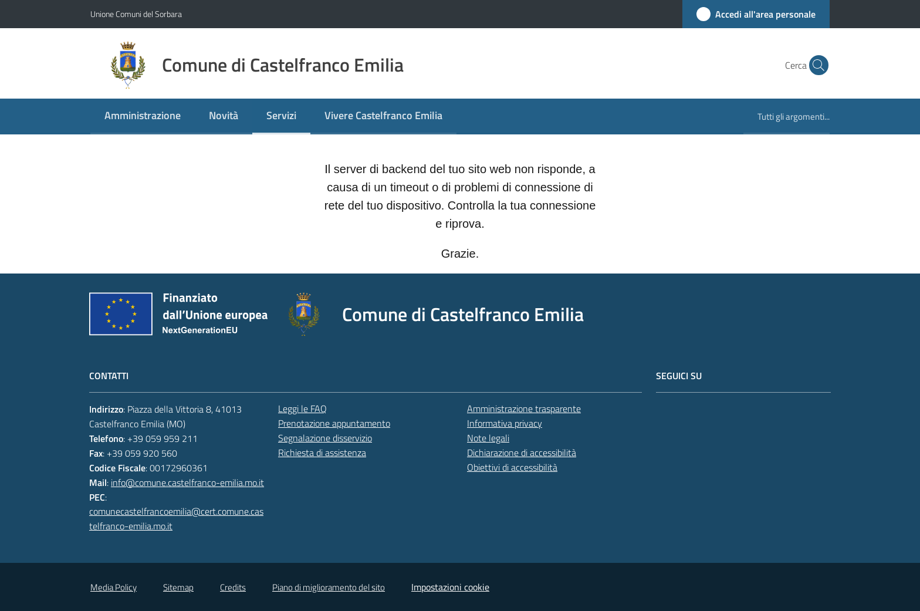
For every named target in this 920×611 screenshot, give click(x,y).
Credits (233, 587)
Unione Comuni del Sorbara (136, 14)
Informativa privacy (504, 423)
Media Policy (113, 587)
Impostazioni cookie (450, 587)
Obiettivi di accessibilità (512, 467)
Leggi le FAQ (302, 408)
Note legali (488, 438)
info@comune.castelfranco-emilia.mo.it (187, 482)
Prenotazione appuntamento (334, 423)
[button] (815, 65)
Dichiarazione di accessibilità (521, 452)
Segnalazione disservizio (325, 438)
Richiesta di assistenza (322, 452)
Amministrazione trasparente (524, 408)
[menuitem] (142, 116)
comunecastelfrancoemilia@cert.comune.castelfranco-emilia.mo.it (176, 518)
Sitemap (178, 587)
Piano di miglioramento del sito (328, 587)
